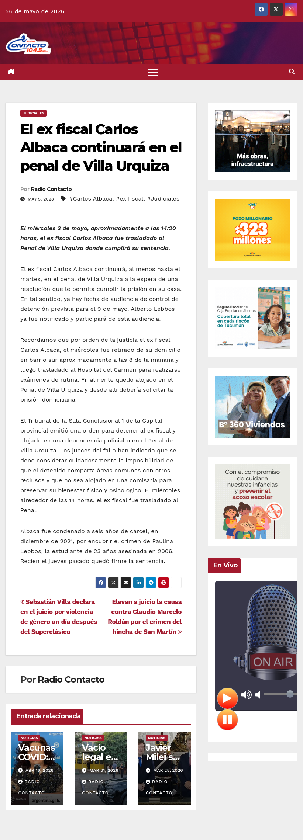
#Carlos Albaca (90, 198)
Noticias (29, 738)
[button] (292, 71)
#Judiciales (163, 198)
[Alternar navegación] (153, 72)
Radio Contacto (51, 189)
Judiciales (33, 113)
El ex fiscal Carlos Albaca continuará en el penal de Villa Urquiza (101, 147)
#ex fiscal (129, 198)
